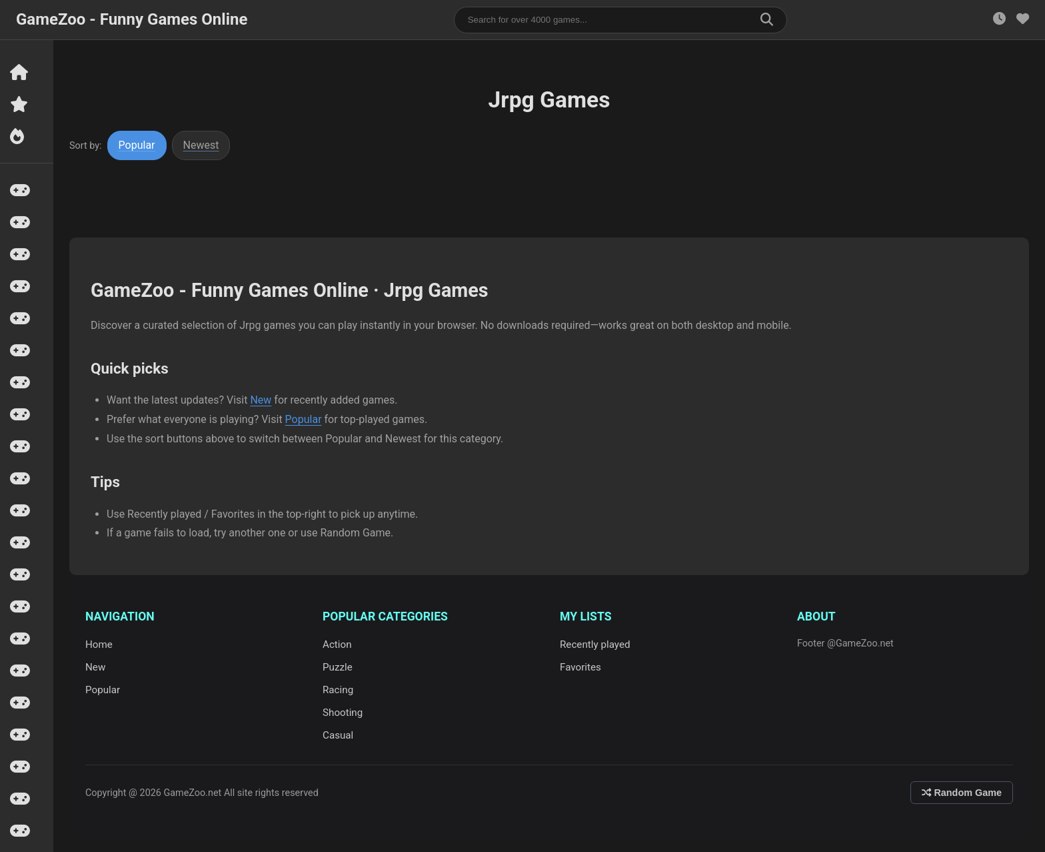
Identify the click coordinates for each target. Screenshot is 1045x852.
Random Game (962, 792)
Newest (201, 145)
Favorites (580, 667)
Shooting (343, 713)
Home (99, 644)
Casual (338, 735)
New (260, 400)
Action (337, 644)
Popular (137, 145)
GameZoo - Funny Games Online (131, 19)
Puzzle (338, 667)
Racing (338, 690)
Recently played (595, 644)
